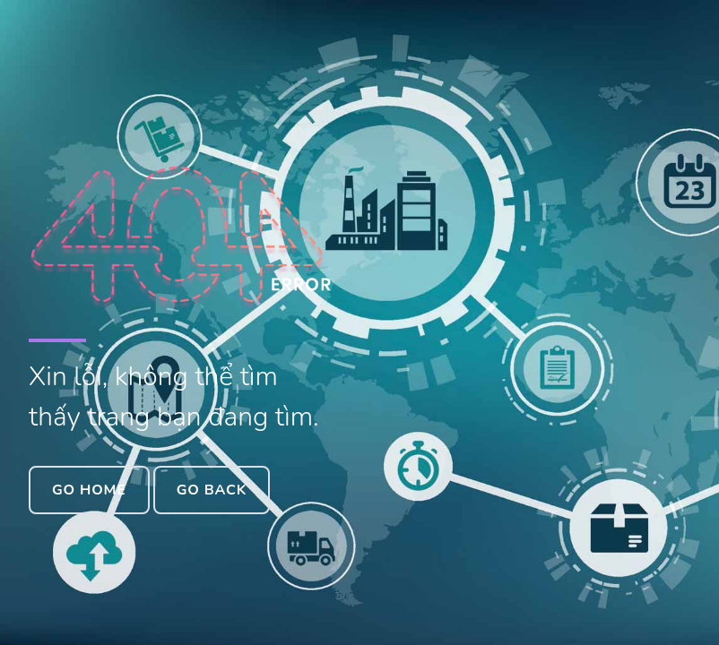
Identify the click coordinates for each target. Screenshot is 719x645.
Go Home (89, 490)
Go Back (212, 490)
